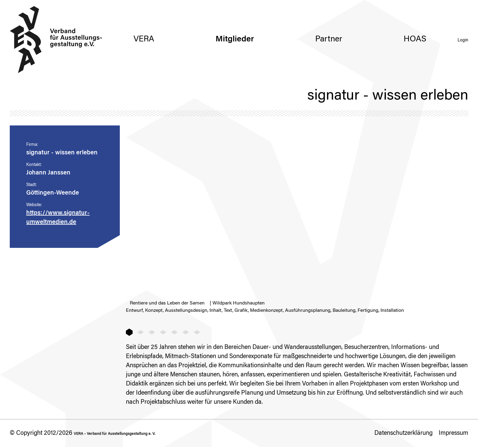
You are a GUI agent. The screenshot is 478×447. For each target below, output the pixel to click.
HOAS (415, 39)
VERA (144, 39)
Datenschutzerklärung (403, 433)
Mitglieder (235, 39)
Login (463, 40)
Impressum (453, 433)
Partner (328, 39)
